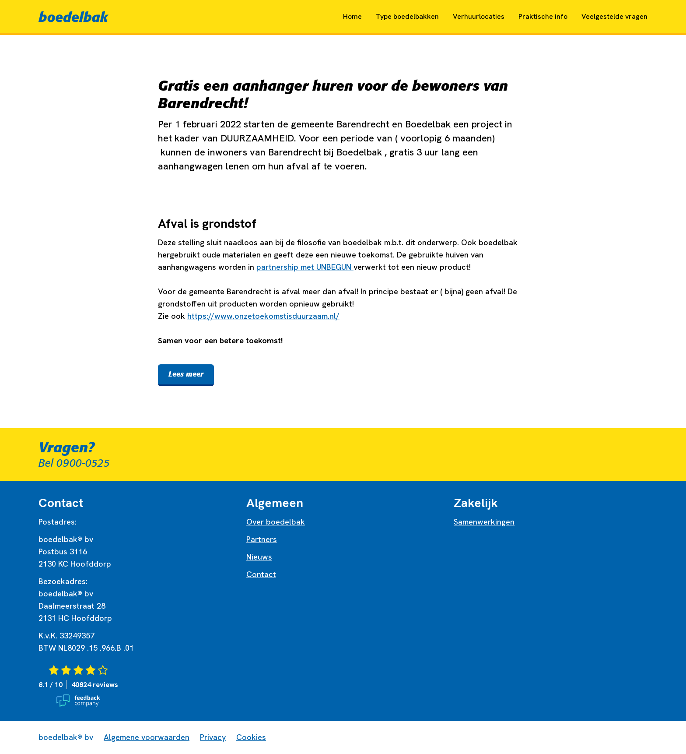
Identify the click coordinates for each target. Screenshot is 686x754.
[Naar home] (73, 17)
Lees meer (185, 374)
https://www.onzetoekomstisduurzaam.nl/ (263, 316)
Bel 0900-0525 (74, 463)
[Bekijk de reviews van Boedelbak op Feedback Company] (135, 686)
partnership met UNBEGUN (305, 267)
